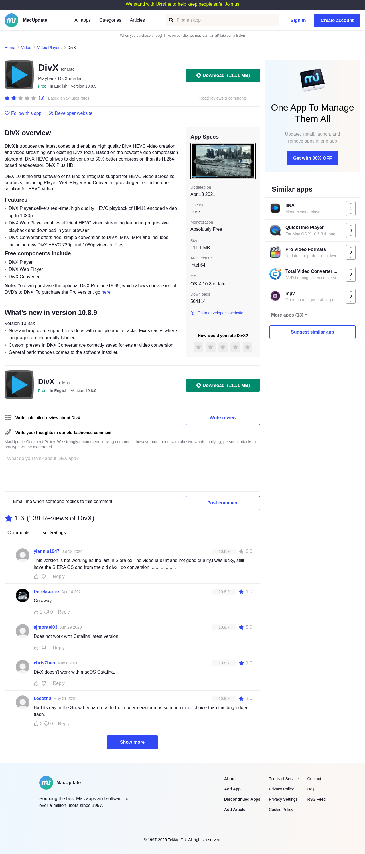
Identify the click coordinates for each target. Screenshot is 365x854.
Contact (314, 778)
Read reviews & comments (223, 98)
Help (311, 789)
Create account (337, 20)
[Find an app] (170, 20)
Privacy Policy (281, 789)
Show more (132, 742)
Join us (232, 4)
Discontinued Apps (242, 799)
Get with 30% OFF (312, 158)
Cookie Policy (281, 809)
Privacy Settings (283, 799)
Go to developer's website (216, 312)
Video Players (49, 47)
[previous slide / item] (194, 161)
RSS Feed (316, 799)
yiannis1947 (47, 551)
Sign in (298, 20)
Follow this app (23, 113)
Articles (137, 20)
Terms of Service (284, 778)
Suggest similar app (312, 332)
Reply (59, 576)
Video (26, 47)
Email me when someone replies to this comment (63, 501)
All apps (82, 20)
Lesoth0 (42, 698)
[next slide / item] (252, 161)
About (230, 778)
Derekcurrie (46, 592)
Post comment (223, 503)
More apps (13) (287, 315)
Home (10, 47)
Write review (223, 418)
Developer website (70, 113)
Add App (232, 789)
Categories (110, 20)
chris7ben (44, 663)
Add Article (234, 809)
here (106, 292)
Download (223, 75)
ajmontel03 (46, 627)
